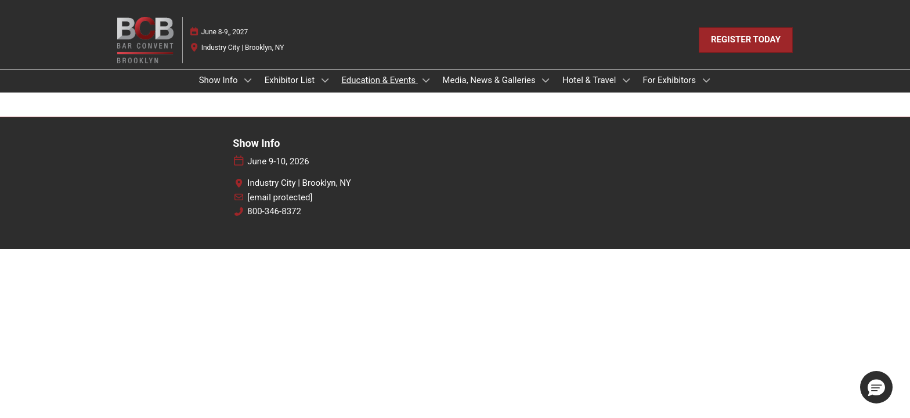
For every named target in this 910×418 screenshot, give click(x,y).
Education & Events (379, 80)
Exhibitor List (291, 80)
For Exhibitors (670, 80)
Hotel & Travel (590, 80)
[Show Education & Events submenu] (426, 80)
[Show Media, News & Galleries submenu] (546, 80)
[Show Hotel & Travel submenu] (626, 80)
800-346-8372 (274, 211)
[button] (746, 40)
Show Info (219, 80)
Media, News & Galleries (489, 80)
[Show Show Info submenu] (248, 80)
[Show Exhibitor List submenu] (325, 80)
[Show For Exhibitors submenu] (706, 80)
